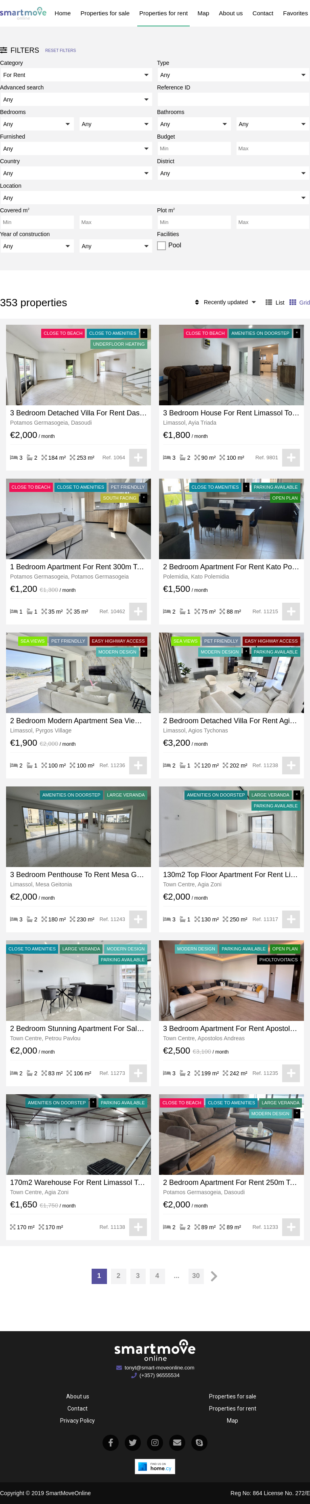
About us (231, 13)
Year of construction (25, 234)
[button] (76, 74)
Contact (263, 13)
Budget (166, 136)
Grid (299, 302)
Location (10, 186)
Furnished (12, 136)
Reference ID (173, 87)
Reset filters (60, 51)
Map (203, 13)
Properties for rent (163, 13)
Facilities (168, 234)
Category (11, 63)
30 (196, 1276)
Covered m (14, 210)
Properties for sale (105, 13)
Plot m (166, 210)
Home (62, 13)
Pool (174, 245)
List (275, 302)
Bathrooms (170, 112)
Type (163, 63)
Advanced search (22, 87)
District (165, 161)
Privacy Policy (77, 1420)
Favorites (295, 13)
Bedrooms (13, 112)
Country (10, 161)
